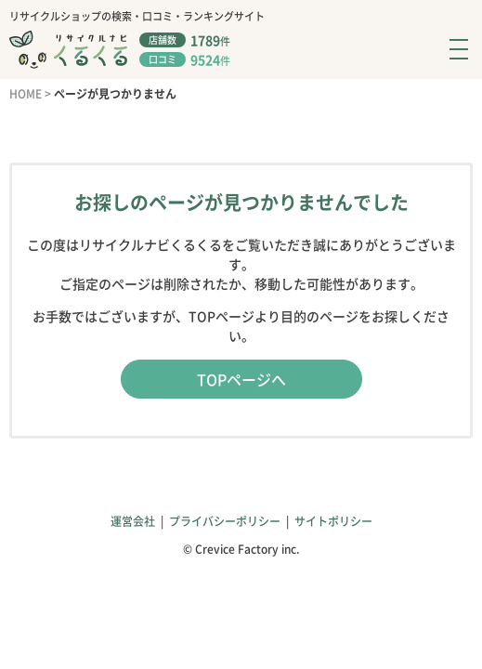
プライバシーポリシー (224, 521)
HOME (25, 93)
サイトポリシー (333, 521)
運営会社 (133, 521)
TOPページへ (241, 379)
